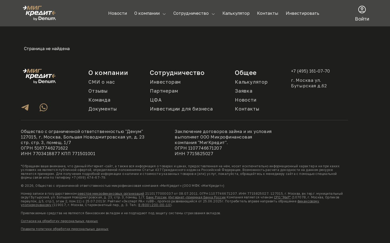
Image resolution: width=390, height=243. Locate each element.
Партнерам (164, 91)
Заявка (244, 91)
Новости (117, 13)
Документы (102, 109)
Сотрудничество (191, 13)
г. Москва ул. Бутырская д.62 (309, 83)
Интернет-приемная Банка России (197, 197)
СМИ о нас (101, 82)
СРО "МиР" (282, 197)
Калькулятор (236, 13)
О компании (147, 13)
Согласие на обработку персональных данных (59, 221)
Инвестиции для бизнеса (181, 109)
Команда (99, 100)
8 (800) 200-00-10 (154, 205)
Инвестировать (302, 13)
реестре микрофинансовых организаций (111, 194)
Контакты (267, 13)
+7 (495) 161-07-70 (310, 71)
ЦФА (155, 100)
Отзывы (98, 91)
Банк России (156, 197)
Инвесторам (165, 82)
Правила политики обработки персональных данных (64, 229)
